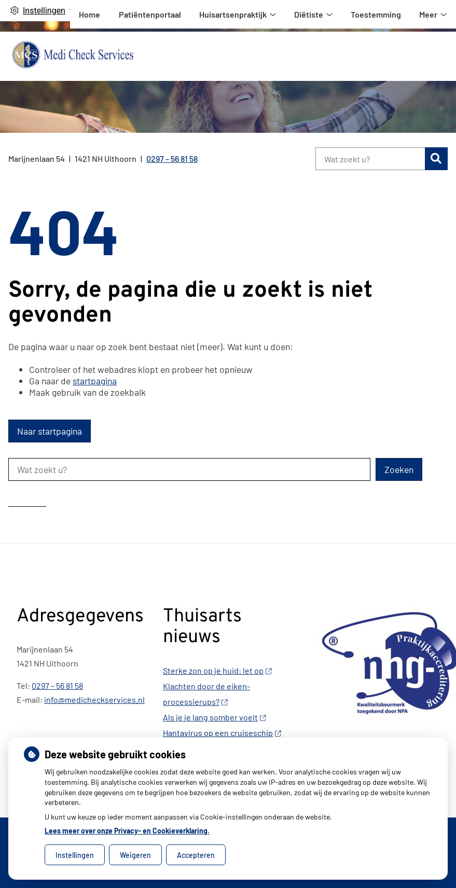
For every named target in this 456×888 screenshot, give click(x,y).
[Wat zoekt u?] (370, 158)
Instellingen (75, 855)
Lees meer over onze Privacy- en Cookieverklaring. (127, 830)
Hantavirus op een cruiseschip (222, 733)
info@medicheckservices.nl (94, 699)
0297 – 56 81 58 (57, 685)
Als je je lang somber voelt (214, 717)
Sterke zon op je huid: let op (217, 670)
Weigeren (135, 855)
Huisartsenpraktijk (349, 56)
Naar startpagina (49, 431)
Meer (420, 56)
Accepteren (196, 855)
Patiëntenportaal (267, 56)
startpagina (95, 380)
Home (206, 56)
